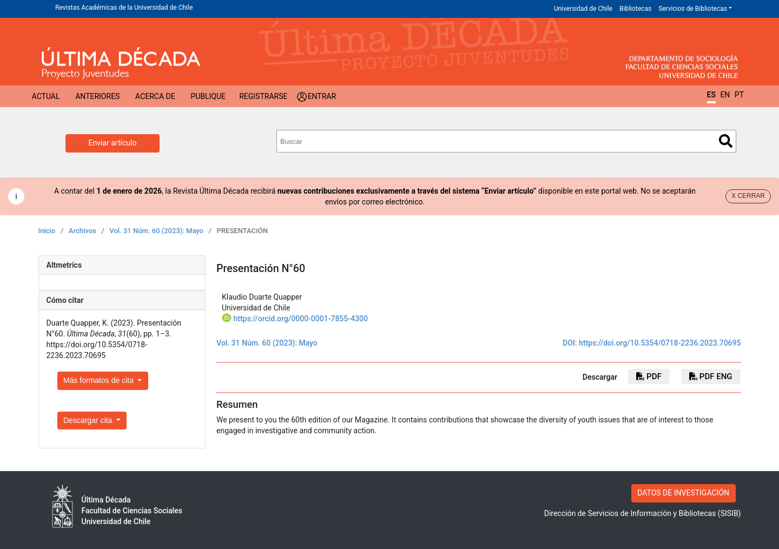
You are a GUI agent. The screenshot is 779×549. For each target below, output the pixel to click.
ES (711, 94)
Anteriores (97, 96)
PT (739, 94)
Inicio (47, 231)
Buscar (725, 141)
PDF (648, 376)
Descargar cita (88, 420)
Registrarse (263, 96)
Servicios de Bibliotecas (692, 8)
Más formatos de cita (99, 380)
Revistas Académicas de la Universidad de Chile (124, 7)
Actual (46, 96)
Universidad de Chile (583, 8)
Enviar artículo (113, 142)
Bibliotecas (635, 8)
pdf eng (710, 376)
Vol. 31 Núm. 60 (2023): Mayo (156, 231)
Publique (208, 96)
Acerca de (155, 96)
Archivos (82, 231)
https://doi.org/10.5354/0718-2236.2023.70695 (660, 343)
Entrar (322, 96)
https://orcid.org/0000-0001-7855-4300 (300, 318)
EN (725, 94)
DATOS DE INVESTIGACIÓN (683, 492)
